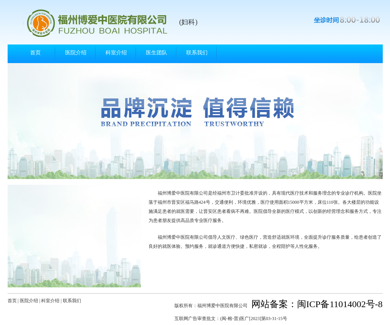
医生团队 (156, 52)
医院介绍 (75, 52)
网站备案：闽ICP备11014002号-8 (316, 304)
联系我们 (197, 52)
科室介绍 (116, 52)
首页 (35, 52)
